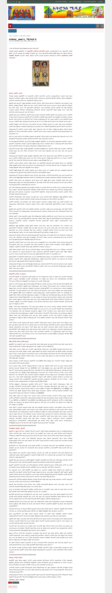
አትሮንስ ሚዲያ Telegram (90, 1)
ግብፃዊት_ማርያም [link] (14, 55)
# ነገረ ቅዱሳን (15, 582)
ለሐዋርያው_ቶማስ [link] (67, 55)
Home (10, 36)
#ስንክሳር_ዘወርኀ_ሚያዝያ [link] (17, 580)
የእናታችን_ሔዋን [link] (44, 51)
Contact (100, 1)
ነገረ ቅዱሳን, (25, 43)
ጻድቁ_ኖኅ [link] (29, 53)
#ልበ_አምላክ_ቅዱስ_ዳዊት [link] (16, 341)
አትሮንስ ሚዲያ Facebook (75, 1)
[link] (15, 93)
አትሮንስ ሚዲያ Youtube (61, 1)
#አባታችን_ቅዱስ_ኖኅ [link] (15, 274)
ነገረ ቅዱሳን (16, 36)
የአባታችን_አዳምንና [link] (33, 51)
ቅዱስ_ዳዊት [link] (52, 53)
